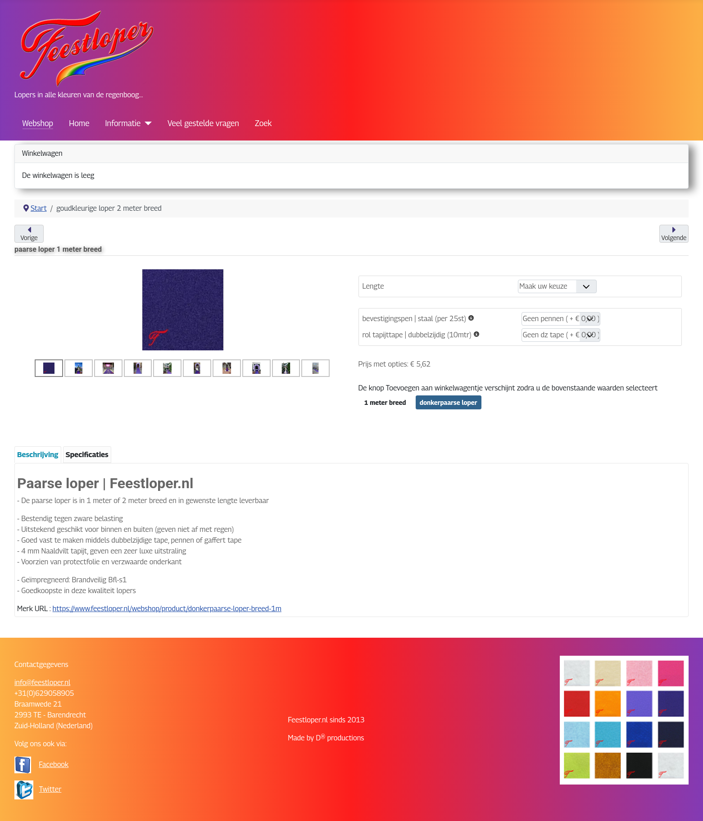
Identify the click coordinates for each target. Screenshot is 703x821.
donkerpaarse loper (448, 402)
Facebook (53, 764)
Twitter (50, 789)
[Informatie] (146, 123)
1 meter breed (385, 402)
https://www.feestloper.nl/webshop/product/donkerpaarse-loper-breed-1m (167, 608)
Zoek (263, 123)
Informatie (123, 123)
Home (79, 123)
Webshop (38, 123)
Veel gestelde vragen (203, 123)
